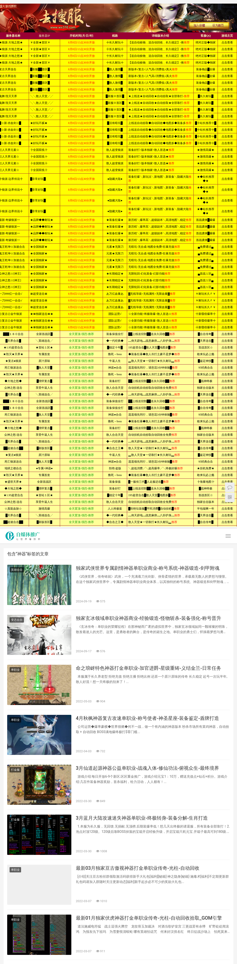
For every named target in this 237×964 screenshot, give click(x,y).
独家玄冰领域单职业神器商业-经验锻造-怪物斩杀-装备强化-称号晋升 (148, 618)
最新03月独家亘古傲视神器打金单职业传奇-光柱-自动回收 (137, 868)
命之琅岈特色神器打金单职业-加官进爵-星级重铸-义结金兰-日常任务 (148, 668)
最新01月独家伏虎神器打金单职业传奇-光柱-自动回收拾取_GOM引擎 (149, 918)
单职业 (15, 669)
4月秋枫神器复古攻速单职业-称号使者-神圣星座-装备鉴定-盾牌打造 (147, 718)
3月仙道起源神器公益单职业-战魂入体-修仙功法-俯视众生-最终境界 (147, 768)
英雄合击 (17, 569)
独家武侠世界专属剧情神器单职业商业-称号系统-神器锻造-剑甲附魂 (148, 568)
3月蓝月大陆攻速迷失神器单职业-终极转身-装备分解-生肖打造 (142, 818)
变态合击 (17, 620)
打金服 (15, 769)
